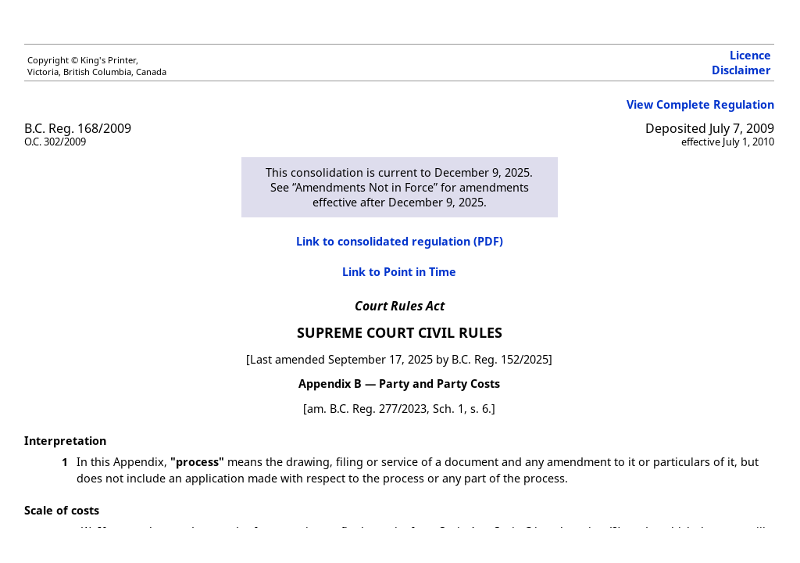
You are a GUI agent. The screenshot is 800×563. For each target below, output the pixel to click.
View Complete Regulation (700, 104)
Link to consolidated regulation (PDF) (399, 241)
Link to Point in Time (399, 271)
